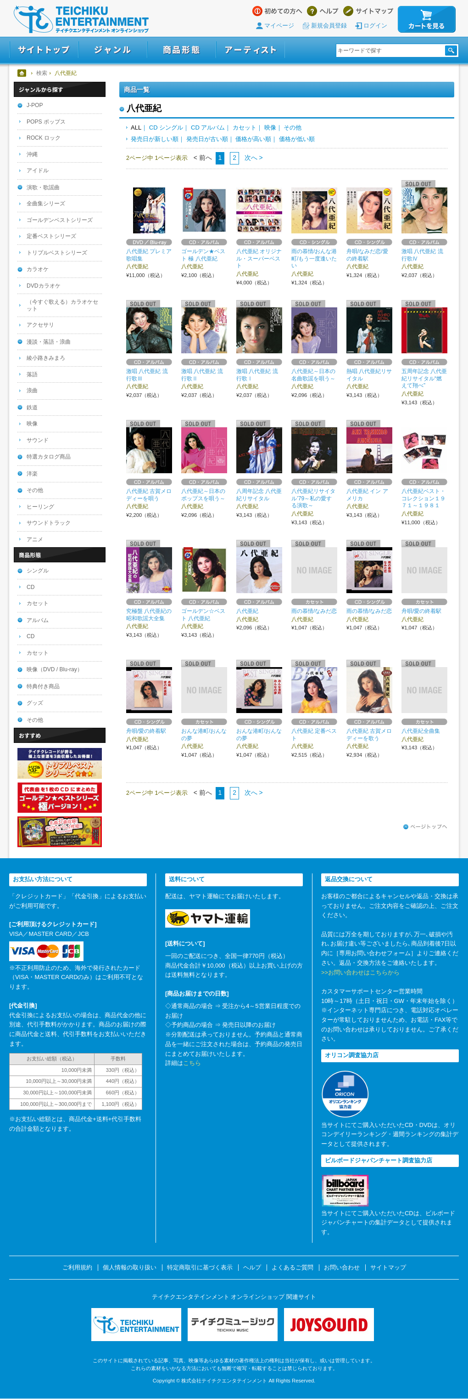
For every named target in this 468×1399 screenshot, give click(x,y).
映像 (270, 127)
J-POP (35, 105)
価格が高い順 (253, 139)
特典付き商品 (43, 686)
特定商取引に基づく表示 (200, 1267)
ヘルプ (323, 11)
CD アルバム (208, 127)
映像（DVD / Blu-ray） (55, 669)
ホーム (22, 73)
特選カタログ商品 (49, 456)
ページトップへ (425, 827)
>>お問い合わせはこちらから (360, 972)
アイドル (38, 170)
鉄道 (32, 407)
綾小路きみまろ (46, 358)
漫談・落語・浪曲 (49, 342)
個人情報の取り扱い (129, 1267)
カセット (244, 127)
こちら (192, 1062)
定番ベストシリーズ (51, 236)
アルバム (38, 620)
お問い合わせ (342, 1267)
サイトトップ (43, 50)
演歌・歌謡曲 (43, 187)
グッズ (35, 703)
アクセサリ (40, 325)
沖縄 (32, 154)
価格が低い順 (297, 139)
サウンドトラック (49, 523)
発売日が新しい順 (154, 139)
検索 (41, 73)
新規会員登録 (329, 25)
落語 (32, 374)
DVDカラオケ (44, 286)
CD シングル (166, 127)
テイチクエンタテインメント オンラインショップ (81, 19)
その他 (292, 127)
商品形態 (181, 50)
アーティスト (250, 50)
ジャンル (112, 50)
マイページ (279, 25)
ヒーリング (40, 507)
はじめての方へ (277, 11)
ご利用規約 (77, 1267)
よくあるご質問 (292, 1267)
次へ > (253, 157)
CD (30, 587)
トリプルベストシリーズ (57, 252)
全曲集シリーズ (46, 203)
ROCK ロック (44, 138)
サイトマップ (368, 11)
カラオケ (38, 269)
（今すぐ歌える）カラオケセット (62, 305)
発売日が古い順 (207, 139)
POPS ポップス (46, 122)
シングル (38, 570)
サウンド (38, 440)
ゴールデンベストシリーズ (60, 220)
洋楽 (32, 473)
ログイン (375, 25)
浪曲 (32, 390)
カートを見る (427, 19)
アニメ (35, 539)
